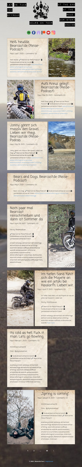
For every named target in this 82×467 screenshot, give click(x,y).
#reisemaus (28, 67)
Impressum (49, 461)
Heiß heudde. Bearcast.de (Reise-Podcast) (24, 45)
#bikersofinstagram (17, 67)
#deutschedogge (30, 196)
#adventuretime (36, 65)
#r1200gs (38, 69)
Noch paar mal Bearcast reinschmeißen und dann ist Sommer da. (26, 214)
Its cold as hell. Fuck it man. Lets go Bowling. (27, 334)
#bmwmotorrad (22, 72)
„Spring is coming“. (55, 393)
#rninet (39, 72)
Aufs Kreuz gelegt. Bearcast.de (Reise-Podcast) (55, 87)
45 (47, 451)
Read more (51, 323)
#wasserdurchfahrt (28, 69)
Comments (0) (31, 53)
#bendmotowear (15, 69)
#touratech (32, 72)
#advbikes (13, 72)
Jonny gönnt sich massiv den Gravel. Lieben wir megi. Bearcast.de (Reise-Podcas (24, 133)
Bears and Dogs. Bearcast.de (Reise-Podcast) (41, 178)
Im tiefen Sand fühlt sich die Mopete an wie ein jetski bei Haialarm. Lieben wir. (57, 280)
